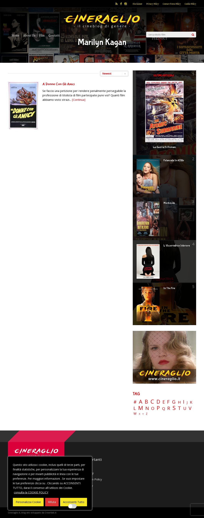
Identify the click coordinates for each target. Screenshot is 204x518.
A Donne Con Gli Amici (58, 84)
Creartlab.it (50, 512)
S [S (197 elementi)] (174, 408)
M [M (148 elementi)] (140, 408)
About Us (29, 35)
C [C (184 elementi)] (152, 401)
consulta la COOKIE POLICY (31, 492)
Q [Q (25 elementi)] (163, 408)
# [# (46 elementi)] (135, 402)
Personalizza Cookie (28, 502)
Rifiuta (52, 502)
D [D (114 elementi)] (158, 401)
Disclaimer (137, 4)
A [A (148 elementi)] (140, 401)
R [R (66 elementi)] (168, 408)
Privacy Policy (152, 4)
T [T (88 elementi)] (179, 408)
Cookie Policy (190, 4)
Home (15, 35)
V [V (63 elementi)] (190, 408)
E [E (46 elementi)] (164, 402)
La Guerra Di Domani (164, 147)
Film (42, 35)
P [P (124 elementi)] (158, 408)
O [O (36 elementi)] (152, 408)
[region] (50, 483)
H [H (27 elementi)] (179, 402)
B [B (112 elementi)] (146, 401)
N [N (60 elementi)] (147, 408)
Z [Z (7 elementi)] (147, 413)
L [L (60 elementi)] (135, 408)
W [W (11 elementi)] (135, 413)
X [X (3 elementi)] (139, 414)
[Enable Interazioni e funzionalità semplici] (72, 506)
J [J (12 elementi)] (187, 402)
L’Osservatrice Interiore (176, 245)
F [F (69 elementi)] (168, 402)
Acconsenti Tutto (73, 502)
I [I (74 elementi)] (183, 401)
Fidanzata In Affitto (173, 160)
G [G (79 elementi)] (174, 401)
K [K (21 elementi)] (191, 402)
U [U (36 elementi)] (184, 408)
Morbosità (169, 203)
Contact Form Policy (172, 4)
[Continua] (78, 100)
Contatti (54, 35)
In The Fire (169, 288)
